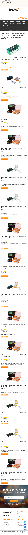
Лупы (4, 25)
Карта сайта (5, 522)
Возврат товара (20, 516)
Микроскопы (5, 21)
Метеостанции (22, 25)
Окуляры (15, 25)
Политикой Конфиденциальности (19, 503)
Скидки (18, 522)
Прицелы (23, 21)
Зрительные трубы (21, 23)
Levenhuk (10, 1)
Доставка (19, 513)
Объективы (9, 25)
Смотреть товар (4, 69)
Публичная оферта (6, 524)
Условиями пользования (12, 504)
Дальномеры (5, 23)
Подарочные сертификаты (14, 30)
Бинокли (18, 21)
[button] (7, 3)
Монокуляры (12, 23)
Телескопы (12, 21)
